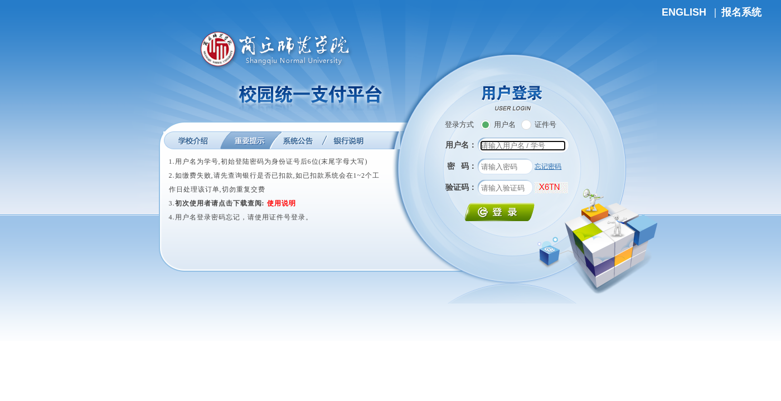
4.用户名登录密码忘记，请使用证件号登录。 (241, 217)
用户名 (498, 124)
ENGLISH (684, 12)
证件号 (538, 124)
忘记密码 (548, 166)
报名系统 (741, 12)
